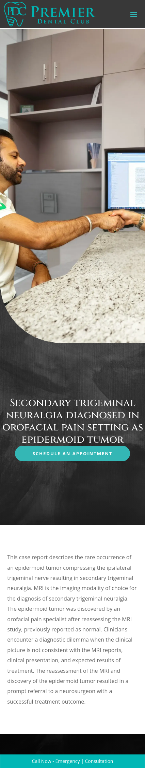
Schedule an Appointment (73, 453)
